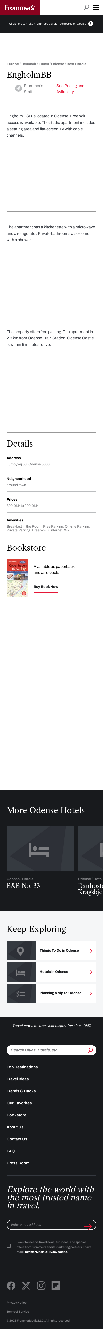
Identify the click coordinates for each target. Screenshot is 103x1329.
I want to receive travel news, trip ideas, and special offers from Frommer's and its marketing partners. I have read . (54, 1247)
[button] (96, 7)
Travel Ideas (18, 1079)
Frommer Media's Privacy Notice (45, 1252)
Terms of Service (18, 1311)
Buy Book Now (46, 587)
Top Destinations (22, 1067)
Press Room (18, 1163)
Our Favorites (19, 1103)
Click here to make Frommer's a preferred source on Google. (48, 23)
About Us (15, 1127)
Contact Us (17, 1139)
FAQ (11, 1151)
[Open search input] (86, 7)
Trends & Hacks (21, 1091)
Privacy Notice (17, 1302)
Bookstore (16, 1115)
